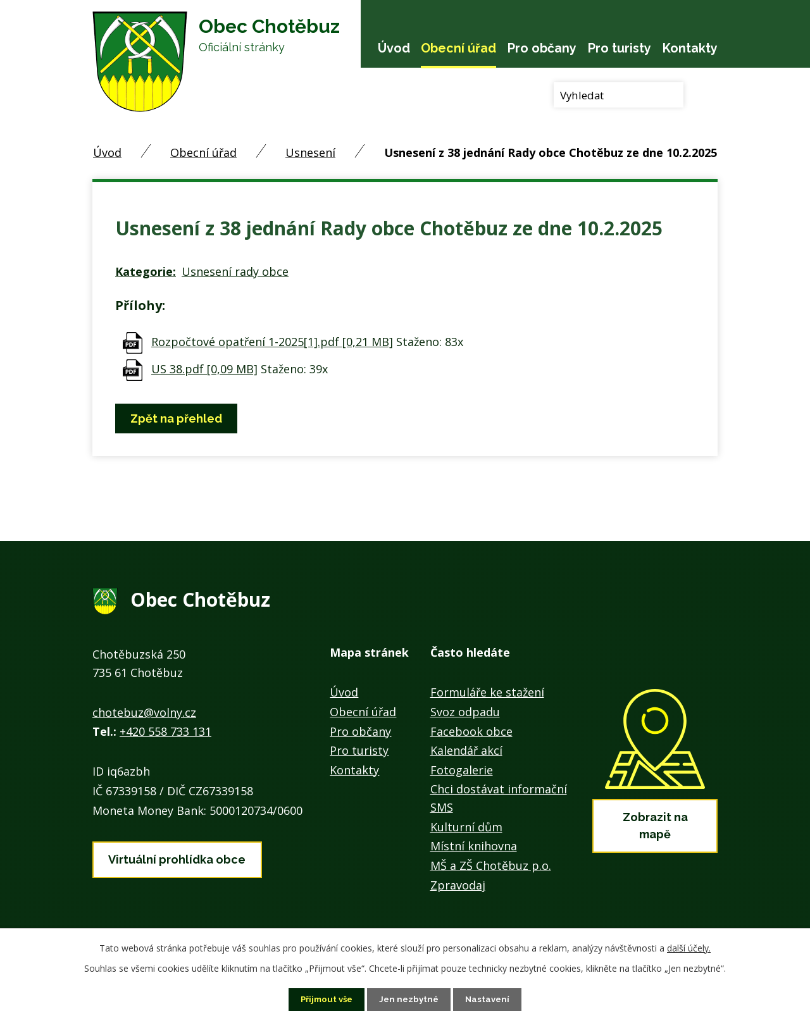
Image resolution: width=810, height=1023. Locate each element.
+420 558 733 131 (165, 731)
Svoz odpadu (465, 711)
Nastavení (491, 999)
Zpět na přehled (179, 418)
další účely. (689, 947)
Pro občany (542, 48)
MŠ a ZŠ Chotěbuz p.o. (490, 865)
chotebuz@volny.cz (144, 712)
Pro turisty (619, 48)
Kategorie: (145, 271)
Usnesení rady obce (235, 271)
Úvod (394, 48)
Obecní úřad (458, 48)
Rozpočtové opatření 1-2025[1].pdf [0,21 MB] (272, 341)
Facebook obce (471, 731)
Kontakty (690, 48)
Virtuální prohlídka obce (177, 857)
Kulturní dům (466, 826)
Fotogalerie (461, 770)
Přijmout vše (324, 999)
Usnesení (310, 152)
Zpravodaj (457, 885)
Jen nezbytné (410, 999)
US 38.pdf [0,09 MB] (204, 368)
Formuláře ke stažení (487, 692)
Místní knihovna (473, 845)
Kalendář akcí (466, 750)
